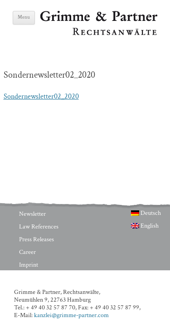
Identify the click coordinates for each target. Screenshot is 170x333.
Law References (38, 227)
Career (27, 252)
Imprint (28, 265)
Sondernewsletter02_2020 (41, 96)
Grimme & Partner (67, 15)
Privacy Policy (36, 277)
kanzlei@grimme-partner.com (71, 315)
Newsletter (32, 214)
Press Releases (36, 239)
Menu (24, 17)
